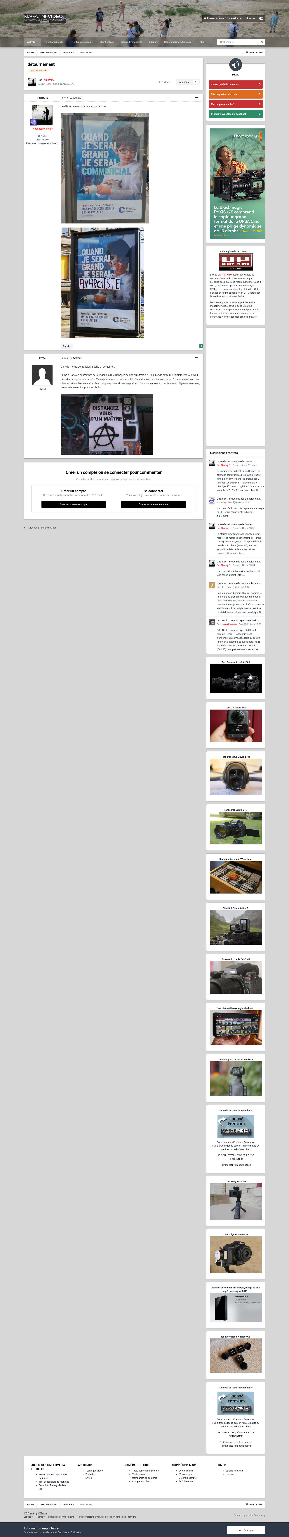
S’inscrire (250, 18)
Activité (31, 42)
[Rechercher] (238, 42)
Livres (89, 1477)
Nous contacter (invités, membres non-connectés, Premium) (107, 1517)
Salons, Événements (131, 42)
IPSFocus (42, 1513)
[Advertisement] (235, 386)
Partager (164, 82)
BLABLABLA (66, 83)
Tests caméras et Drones (145, 1470)
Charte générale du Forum (225, 84)
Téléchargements (54, 42)
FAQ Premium (186, 1481)
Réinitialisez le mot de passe (236, 1164)
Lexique (230, 1474)
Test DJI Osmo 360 (235, 707)
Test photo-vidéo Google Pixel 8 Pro (235, 1008)
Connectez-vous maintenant (153, 504)
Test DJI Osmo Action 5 (235, 908)
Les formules (186, 1470)
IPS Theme (29, 1513)
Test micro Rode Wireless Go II (235, 1336)
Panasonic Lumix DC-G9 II (236, 959)
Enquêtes (90, 1474)
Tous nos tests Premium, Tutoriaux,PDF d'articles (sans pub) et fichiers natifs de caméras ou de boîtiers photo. (236, 1146)
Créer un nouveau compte (73, 504)
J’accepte (246, 1530)
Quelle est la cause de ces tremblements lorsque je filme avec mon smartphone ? (238, 499)
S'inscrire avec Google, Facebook (228, 114)
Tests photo (138, 1474)
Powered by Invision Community (249, 1515)
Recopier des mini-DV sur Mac (235, 859)
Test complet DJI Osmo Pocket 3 (235, 1059)
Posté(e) (71, 98)
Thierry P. (42, 97)
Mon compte (185, 1474)
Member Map (107, 42)
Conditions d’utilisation (70, 1532)
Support (153, 42)
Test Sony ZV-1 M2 (235, 1181)
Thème (40, 1517)
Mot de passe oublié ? (222, 104)
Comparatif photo (141, 1481)
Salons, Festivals (234, 1470)
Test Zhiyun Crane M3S (235, 1234)
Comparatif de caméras (144, 1477)
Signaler (67, 346)
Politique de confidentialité (61, 1517)
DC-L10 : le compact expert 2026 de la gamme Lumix (237, 620)
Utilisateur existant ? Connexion (222, 18)
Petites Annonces (81, 42)
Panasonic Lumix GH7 (236, 809)
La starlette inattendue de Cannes (235, 461)
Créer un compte (188, 1477)
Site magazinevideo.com (177, 42)
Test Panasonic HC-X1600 (236, 662)
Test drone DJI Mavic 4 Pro (235, 756)
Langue (28, 1517)
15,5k (42, 136)
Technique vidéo (94, 1470)
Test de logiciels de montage (54, 1481)
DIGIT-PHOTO (225, 274)
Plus (202, 42)
